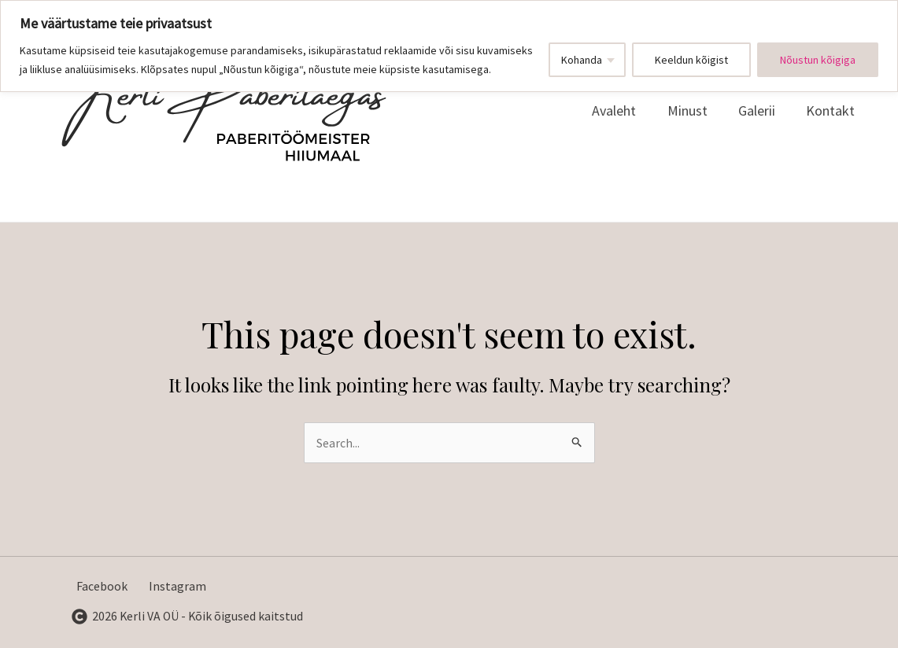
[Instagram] (175, 587)
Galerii (760, 110)
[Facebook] (99, 587)
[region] (449, 46)
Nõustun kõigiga (818, 60)
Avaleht (623, 110)
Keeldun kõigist (691, 60)
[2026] (188, 616)
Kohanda (581, 60)
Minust (694, 110)
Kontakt (831, 110)
